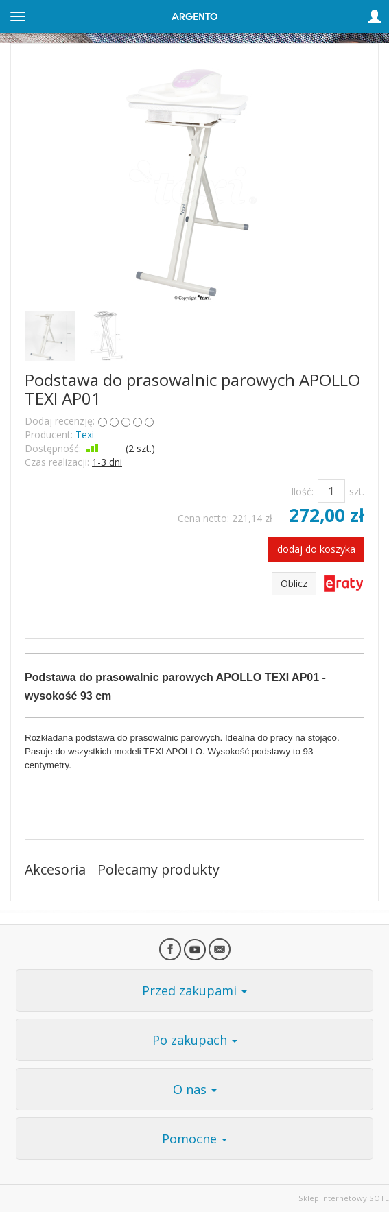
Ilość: (302, 491)
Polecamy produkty (158, 869)
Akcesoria (55, 869)
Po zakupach (194, 1040)
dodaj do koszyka (316, 549)
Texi (84, 434)
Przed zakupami (194, 990)
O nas (195, 1089)
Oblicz (294, 583)
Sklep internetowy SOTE (343, 1198)
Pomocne (194, 1138)
